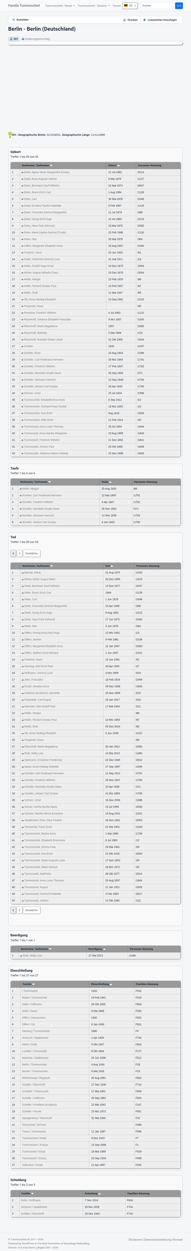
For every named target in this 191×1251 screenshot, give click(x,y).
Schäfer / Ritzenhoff (33, 1084)
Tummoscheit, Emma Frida (40, 846)
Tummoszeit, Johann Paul (39, 446)
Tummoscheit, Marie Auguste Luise (44, 860)
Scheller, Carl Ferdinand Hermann (44, 359)
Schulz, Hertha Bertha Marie (40, 806)
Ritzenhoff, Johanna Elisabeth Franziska (47, 319)
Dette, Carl (30, 198)
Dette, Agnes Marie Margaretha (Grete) (46, 172)
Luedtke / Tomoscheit (34, 1051)
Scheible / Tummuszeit (35, 1091)
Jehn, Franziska (33, 679)
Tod (109, 565)
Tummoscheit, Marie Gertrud (40, 867)
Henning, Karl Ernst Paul (38, 666)
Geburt (114, 165)
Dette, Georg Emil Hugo (38, 219)
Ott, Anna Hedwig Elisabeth (40, 299)
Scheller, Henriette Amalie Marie (42, 373)
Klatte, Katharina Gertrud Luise (42, 259)
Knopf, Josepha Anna (36, 686)
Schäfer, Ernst (32, 352)
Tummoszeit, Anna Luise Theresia (43, 426)
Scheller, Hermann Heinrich (40, 379)
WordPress (28, 1243)
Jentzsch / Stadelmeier (35, 1037)
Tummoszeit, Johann (36, 900)
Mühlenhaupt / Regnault (36, 1077)
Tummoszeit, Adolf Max (37, 873)
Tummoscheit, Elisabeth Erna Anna (44, 399)
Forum (117, 5)
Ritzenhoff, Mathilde (35, 332)
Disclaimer (135, 1239)
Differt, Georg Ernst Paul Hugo (42, 632)
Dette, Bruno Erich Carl (37, 192)
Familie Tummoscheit (24, 5)
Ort (16, 38)
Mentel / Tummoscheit (35, 1071)
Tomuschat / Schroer (34, 1124)
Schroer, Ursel (32, 393)
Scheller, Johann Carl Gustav (41, 386)
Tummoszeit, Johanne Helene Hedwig (46, 453)
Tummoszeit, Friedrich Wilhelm (42, 439)
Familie (29, 984)
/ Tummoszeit (29, 990)
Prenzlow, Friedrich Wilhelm (40, 312)
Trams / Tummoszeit (34, 1131)
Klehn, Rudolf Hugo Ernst (39, 265)
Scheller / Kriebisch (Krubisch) (39, 1104)
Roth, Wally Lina (33, 753)
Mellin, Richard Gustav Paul (40, 285)
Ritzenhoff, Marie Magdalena (40, 326)
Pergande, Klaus (33, 306)
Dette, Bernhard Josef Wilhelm (42, 185)
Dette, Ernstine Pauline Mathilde (42, 205)
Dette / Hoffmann (32, 1004)
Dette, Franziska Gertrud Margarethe (45, 212)
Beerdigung (97, 948)
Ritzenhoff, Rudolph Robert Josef (43, 339)
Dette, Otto (30, 239)
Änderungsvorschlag (37, 38)
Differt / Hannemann (33, 1017)
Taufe (106, 481)
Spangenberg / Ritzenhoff (37, 1118)
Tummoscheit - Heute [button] (59, 5)
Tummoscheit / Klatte (34, 1138)
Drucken (132, 20)
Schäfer (28, 346)
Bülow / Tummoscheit (34, 997)
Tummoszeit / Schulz (34, 1158)
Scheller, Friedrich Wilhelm (39, 366)
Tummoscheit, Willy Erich (38, 419)
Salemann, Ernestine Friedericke (43, 759)
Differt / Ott (28, 1024)
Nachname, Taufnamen (37, 165)
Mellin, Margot (32, 279)
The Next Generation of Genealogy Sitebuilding (63, 1243)
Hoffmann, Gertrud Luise (38, 672)
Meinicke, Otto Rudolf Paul (39, 706)
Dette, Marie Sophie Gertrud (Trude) (45, 232)
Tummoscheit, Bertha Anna (40, 833)
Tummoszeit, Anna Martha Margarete (45, 433)
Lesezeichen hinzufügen (162, 20)
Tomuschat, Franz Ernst (38, 826)
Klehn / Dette (29, 1044)
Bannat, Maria (32, 572)
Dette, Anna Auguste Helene (40, 178)
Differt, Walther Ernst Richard (41, 652)
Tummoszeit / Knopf (33, 1151)
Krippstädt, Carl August (37, 699)
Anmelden (22, 19)
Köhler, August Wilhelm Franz (41, 272)
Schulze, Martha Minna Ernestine (43, 813)
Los (179, 5)
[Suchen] (157, 5)
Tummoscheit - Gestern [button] (92, 5)
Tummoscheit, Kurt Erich (38, 413)
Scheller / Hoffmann (33, 1097)
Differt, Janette (32, 639)
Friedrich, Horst (33, 252)
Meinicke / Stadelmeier (35, 1057)
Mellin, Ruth (31, 292)
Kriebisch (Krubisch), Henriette (42, 693)
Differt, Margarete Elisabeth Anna (43, 245)
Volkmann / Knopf (32, 1164)
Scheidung (93, 1193)
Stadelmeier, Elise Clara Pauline (43, 820)
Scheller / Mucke (31, 1111)
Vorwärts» (31, 553)
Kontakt (178, 1239)
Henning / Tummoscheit (35, 1031)
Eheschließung (101, 984)
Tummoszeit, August (36, 887)
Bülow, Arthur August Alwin (39, 579)
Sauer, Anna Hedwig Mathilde (41, 766)
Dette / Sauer (29, 1010)
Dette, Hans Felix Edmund (39, 225)
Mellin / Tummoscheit (34, 1064)
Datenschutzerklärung (157, 1239)
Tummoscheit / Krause (35, 1144)
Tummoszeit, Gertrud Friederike (42, 893)
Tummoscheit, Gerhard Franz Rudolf (45, 406)
